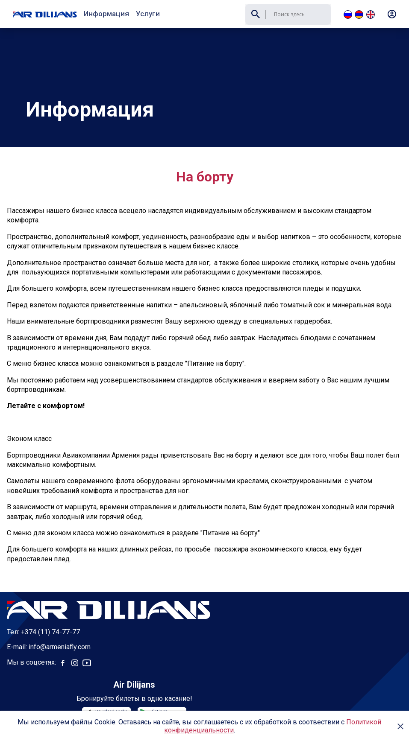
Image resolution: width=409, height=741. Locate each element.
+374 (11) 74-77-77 (50, 604)
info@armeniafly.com (60, 619)
